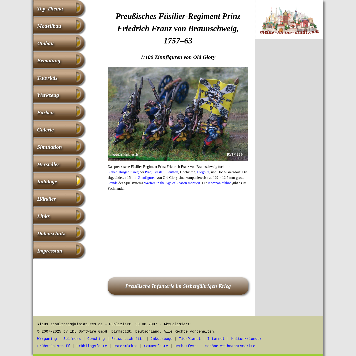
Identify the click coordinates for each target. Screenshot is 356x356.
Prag (148, 172)
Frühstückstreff (53, 346)
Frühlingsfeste (92, 346)
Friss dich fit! (127, 339)
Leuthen (172, 172)
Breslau (158, 172)
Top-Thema (50, 9)
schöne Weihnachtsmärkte (230, 346)
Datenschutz (51, 233)
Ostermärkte (126, 346)
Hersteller (48, 164)
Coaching (96, 339)
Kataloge (47, 181)
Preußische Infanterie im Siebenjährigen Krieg (178, 286)
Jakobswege (161, 339)
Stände (113, 183)
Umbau (45, 43)
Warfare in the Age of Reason (165, 183)
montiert (194, 183)
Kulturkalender (246, 339)
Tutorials (47, 78)
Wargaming (47, 339)
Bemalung (48, 60)
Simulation (49, 147)
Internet (216, 339)
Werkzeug (48, 95)
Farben (45, 112)
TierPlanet (190, 339)
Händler (46, 199)
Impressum (49, 251)
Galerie (45, 130)
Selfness (72, 339)
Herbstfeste (187, 346)
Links (43, 216)
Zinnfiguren (147, 177)
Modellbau (49, 26)
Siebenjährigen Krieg (123, 172)
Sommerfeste (156, 346)
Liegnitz (203, 172)
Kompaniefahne (219, 183)
